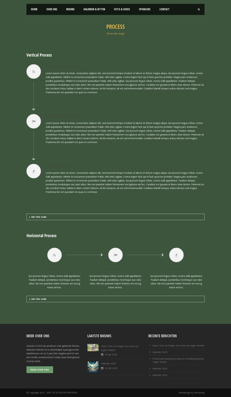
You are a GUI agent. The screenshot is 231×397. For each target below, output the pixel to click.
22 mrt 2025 (111, 368)
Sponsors (144, 9)
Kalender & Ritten (94, 9)
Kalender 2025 (108, 363)
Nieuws (70, 9)
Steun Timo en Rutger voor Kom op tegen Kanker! (178, 345)
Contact (164, 9)
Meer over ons (39, 369)
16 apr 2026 (111, 354)
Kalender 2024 (159, 368)
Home (34, 9)
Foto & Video (122, 9)
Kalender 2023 (159, 375)
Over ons (51, 9)
